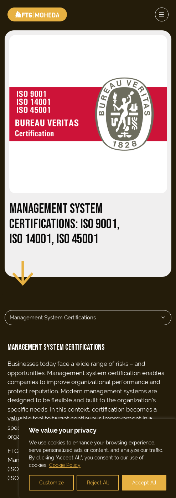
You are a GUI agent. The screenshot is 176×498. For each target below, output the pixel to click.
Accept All (144, 482)
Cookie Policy (65, 465)
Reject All (98, 482)
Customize (51, 482)
